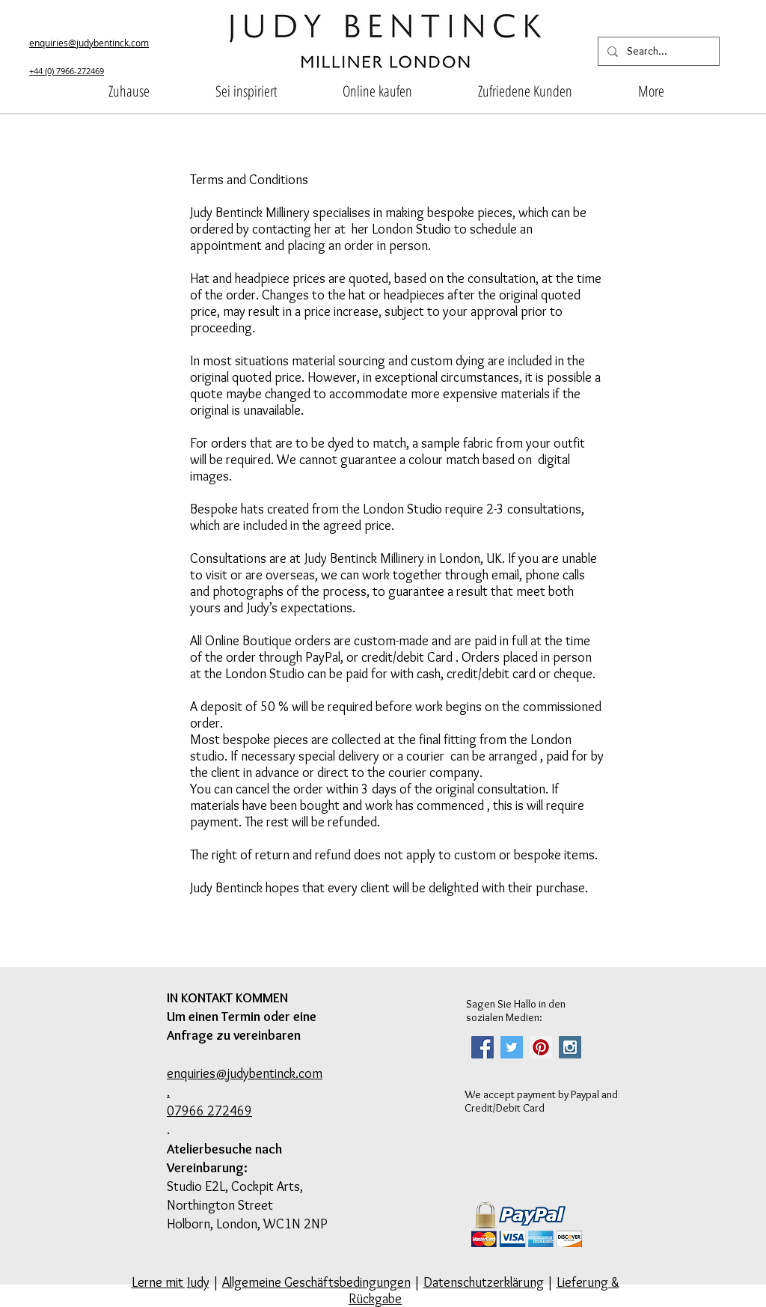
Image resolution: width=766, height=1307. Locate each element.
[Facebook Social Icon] (482, 1047)
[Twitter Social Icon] (511, 1047)
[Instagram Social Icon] (570, 1047)
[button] (246, 91)
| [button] (550, 1282)
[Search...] (657, 51)
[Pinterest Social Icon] (541, 1047)
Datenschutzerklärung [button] (483, 1282)
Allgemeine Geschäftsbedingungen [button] (316, 1282)
